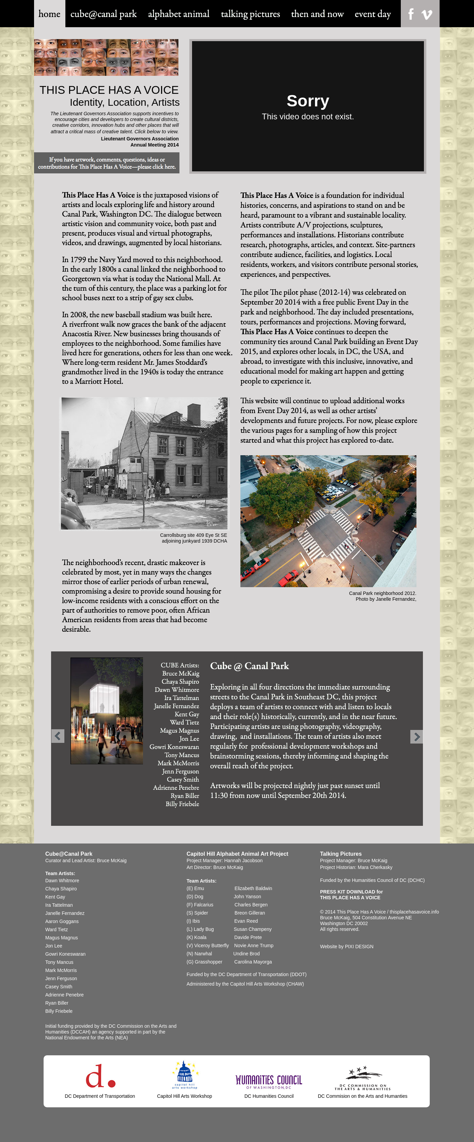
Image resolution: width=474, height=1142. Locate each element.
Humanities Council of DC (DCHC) (388, 880)
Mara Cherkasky (375, 867)
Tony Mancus (59, 962)
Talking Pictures (341, 854)
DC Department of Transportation (253, 974)
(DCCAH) (81, 1032)
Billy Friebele (59, 1011)
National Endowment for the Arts (79, 1037)
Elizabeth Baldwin (254, 888)
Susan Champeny (253, 929)
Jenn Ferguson (61, 978)
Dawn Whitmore (62, 880)
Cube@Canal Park (68, 854)
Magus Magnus (61, 937)
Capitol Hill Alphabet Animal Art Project (237, 854)
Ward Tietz (56, 929)
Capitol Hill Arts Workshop (257, 984)
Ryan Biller (56, 1003)
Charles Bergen (251, 904)
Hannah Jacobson (243, 860)
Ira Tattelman (59, 905)
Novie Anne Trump (253, 945)
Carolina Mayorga (253, 962)
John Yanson (247, 896)
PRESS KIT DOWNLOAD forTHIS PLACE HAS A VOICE (351, 894)
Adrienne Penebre (64, 995)
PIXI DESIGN (359, 946)
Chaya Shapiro (61, 888)
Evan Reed (246, 921)
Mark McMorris (61, 970)
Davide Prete (248, 937)
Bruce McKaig (112, 860)
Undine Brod (246, 953)
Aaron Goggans (62, 921)
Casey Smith (58, 986)
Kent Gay (55, 897)
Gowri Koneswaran (65, 954)
